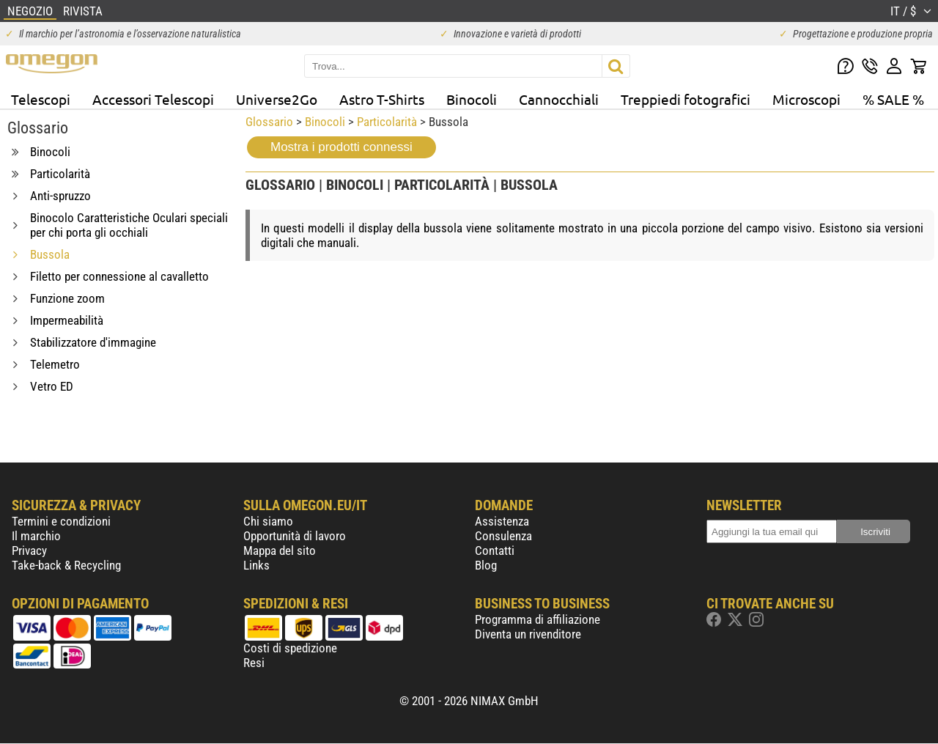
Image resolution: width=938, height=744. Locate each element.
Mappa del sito (279, 550)
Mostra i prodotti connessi (341, 147)
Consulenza (503, 535)
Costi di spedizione (290, 648)
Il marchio (36, 535)
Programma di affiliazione (537, 619)
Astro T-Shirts (381, 99)
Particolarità (387, 121)
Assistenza (502, 521)
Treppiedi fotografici (685, 99)
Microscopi (806, 99)
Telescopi (40, 99)
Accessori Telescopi (153, 99)
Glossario (269, 121)
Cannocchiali (559, 99)
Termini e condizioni (61, 521)
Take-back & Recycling (66, 565)
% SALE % (893, 99)
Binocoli (471, 99)
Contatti (494, 550)
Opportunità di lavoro (294, 535)
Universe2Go (276, 99)
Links (256, 565)
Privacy (29, 550)
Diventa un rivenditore (528, 634)
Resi (254, 662)
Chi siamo (268, 521)
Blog (486, 565)
